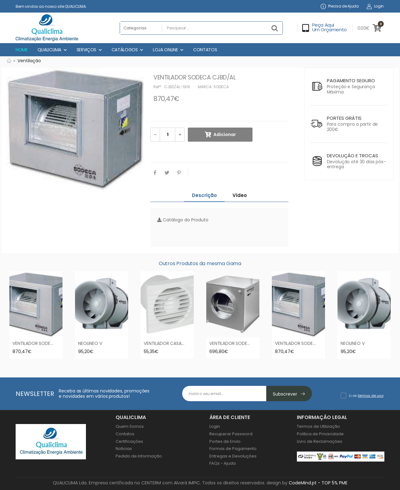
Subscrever (289, 394)
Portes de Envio (225, 441)
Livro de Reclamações (319, 441)
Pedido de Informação (139, 456)
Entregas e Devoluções (233, 456)
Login (375, 6)
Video (239, 195)
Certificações (129, 441)
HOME (22, 50)
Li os (366, 395)
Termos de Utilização (318, 426)
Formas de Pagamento (233, 449)
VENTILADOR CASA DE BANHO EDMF (180, 343)
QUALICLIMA (50, 50)
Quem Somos (130, 426)
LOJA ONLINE (165, 50)
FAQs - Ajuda (222, 463)
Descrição (204, 195)
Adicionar (224, 134)
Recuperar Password (230, 434)
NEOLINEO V (90, 343)
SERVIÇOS (86, 50)
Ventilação (29, 61)
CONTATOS (205, 50)
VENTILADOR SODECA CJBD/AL (44, 343)
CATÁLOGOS (125, 50)
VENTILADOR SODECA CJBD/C (240, 343)
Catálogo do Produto (182, 220)
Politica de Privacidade (320, 434)
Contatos (125, 434)
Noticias (124, 449)
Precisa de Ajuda (340, 6)
